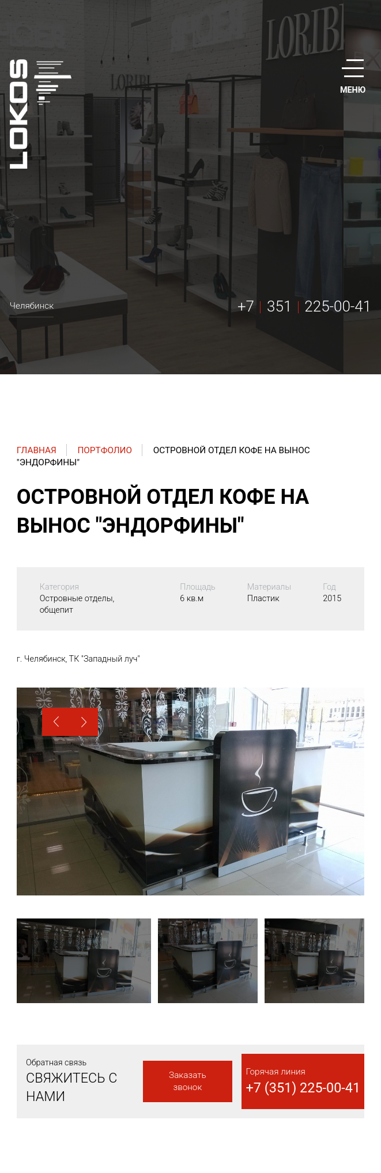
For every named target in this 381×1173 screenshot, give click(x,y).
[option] (190, 791)
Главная (36, 450)
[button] (56, 722)
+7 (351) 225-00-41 (303, 1088)
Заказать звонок (187, 1081)
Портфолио (104, 450)
